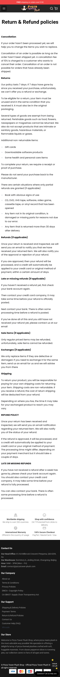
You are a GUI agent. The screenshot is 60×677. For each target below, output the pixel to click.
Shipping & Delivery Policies (14, 607)
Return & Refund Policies (13, 615)
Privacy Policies (9, 587)
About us (6, 579)
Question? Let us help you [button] (47, 674)
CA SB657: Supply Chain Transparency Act (20, 594)
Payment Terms (9, 611)
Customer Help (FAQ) (11, 623)
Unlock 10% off (54, 665)
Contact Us (7, 619)
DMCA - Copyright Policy (12, 591)
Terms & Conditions (10, 583)
